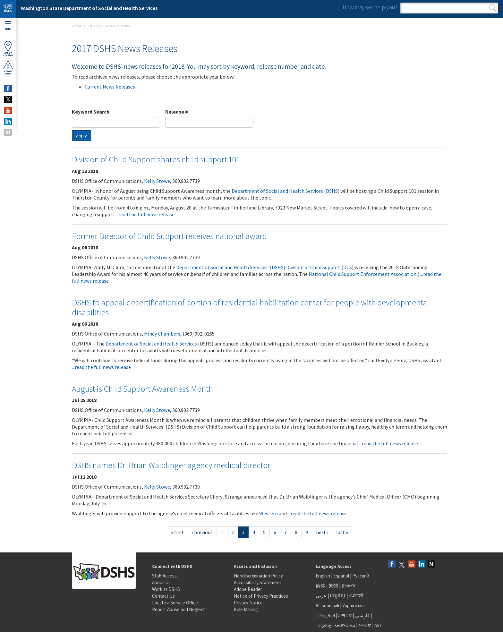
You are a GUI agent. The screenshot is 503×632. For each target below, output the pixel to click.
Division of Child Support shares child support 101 (156, 159)
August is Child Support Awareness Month (142, 388)
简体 (320, 586)
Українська (353, 605)
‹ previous (202, 532)
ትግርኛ (364, 625)
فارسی (362, 615)
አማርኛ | (346, 615)
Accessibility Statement (257, 582)
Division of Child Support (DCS (319, 267)
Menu (8, 25)
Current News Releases (110, 86)
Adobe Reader (248, 589)
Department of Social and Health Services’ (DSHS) (230, 267)
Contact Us (163, 596)
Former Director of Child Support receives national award (169, 236)
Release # (176, 111)
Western (268, 513)
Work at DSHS (166, 589)
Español (341, 576)
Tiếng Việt (326, 615)
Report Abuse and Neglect (178, 609)
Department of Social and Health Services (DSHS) (285, 191)
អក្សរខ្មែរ (337, 596)
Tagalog (323, 625)
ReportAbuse (8, 67)
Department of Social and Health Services (151, 343)
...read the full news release (145, 214)
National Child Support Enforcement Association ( (364, 274)
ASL (378, 625)
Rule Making (246, 609)
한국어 (348, 586)
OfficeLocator (8, 48)
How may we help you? (370, 7)
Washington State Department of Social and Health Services (89, 8)
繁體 (333, 586)
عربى (321, 596)
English (323, 576)
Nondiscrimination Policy (258, 576)
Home (77, 25)
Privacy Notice (248, 603)
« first (177, 532)
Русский (360, 576)
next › (322, 532)
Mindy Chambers (162, 333)
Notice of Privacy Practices (261, 596)
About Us (161, 582)
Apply (81, 136)
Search (492, 8)
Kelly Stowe (157, 181)
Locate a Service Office (175, 603)
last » (342, 532)
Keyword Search (90, 111)
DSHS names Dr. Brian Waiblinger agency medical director (171, 465)
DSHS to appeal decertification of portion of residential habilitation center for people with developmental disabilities (250, 307)
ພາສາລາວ (345, 625)
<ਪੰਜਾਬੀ (356, 596)
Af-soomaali (327, 605)
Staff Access (164, 576)
